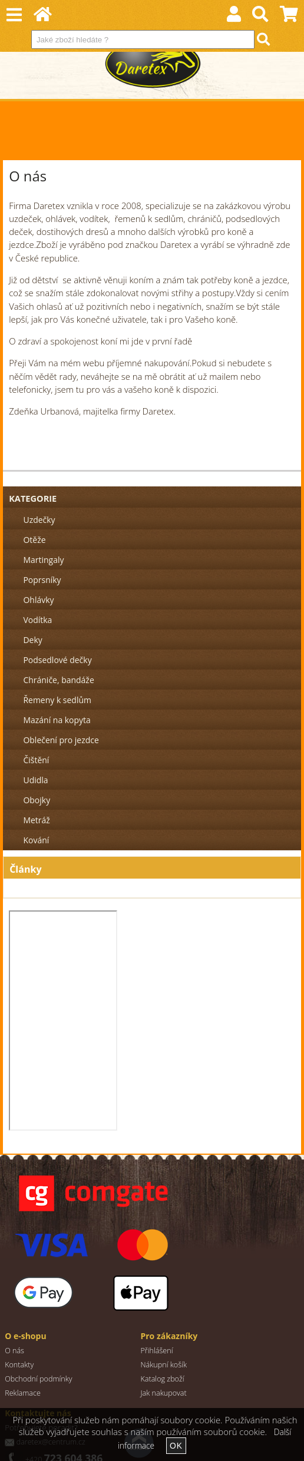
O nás (14, 1351)
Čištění (36, 760)
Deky (32, 639)
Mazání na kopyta (56, 719)
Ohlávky (38, 599)
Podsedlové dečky (57, 659)
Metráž (36, 820)
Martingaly (43, 559)
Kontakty (19, 1365)
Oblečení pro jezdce (60, 740)
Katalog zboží (162, 1379)
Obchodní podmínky (38, 1379)
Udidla (35, 780)
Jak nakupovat (163, 1393)
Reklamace (23, 1393)
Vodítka (37, 619)
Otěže (34, 539)
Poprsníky (42, 579)
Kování (36, 840)
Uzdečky (39, 519)
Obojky (36, 800)
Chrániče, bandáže (58, 679)
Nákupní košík (163, 1365)
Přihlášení (156, 1351)
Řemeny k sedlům (57, 699)
